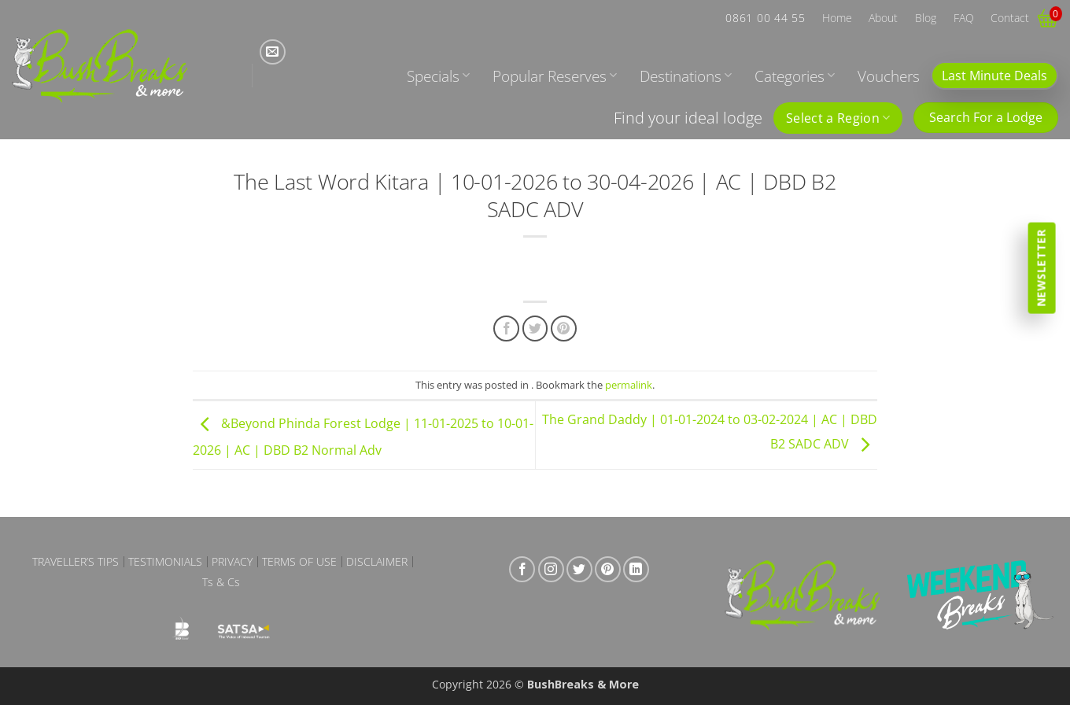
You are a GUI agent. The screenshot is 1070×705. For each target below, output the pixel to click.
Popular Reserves (555, 76)
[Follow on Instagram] (551, 569)
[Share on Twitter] (535, 328)
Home (837, 17)
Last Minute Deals (994, 75)
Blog (925, 17)
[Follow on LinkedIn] (636, 569)
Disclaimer (377, 561)
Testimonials (165, 561)
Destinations (686, 76)
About (883, 17)
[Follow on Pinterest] (608, 569)
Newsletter (1041, 267)
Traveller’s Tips (75, 561)
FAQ (964, 17)
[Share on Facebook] (506, 328)
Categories (795, 76)
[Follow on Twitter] (579, 569)
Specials (438, 76)
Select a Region (838, 118)
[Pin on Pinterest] (564, 328)
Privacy (232, 561)
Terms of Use (299, 561)
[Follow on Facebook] (522, 569)
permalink (628, 385)
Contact (1010, 17)
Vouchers (889, 76)
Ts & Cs (221, 582)
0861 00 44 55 (765, 17)
